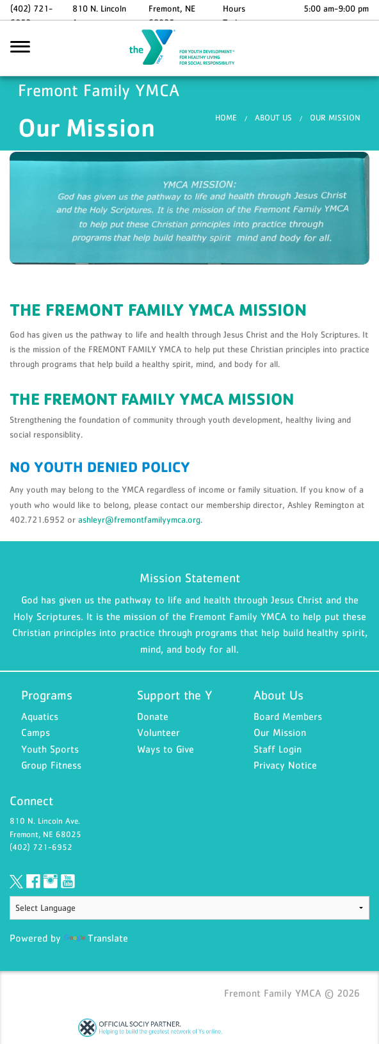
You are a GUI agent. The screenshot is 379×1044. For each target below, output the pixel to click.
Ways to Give (165, 750)
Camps (35, 734)
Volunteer (158, 734)
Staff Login (278, 750)
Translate (96, 939)
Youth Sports (50, 750)
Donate (152, 718)
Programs (46, 697)
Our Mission (335, 119)
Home (226, 119)
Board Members (288, 718)
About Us (273, 119)
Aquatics (39, 718)
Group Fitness (51, 766)
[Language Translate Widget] (189, 910)
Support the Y (175, 697)
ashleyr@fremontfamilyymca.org (139, 521)
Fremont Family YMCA (189, 49)
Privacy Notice (285, 766)
